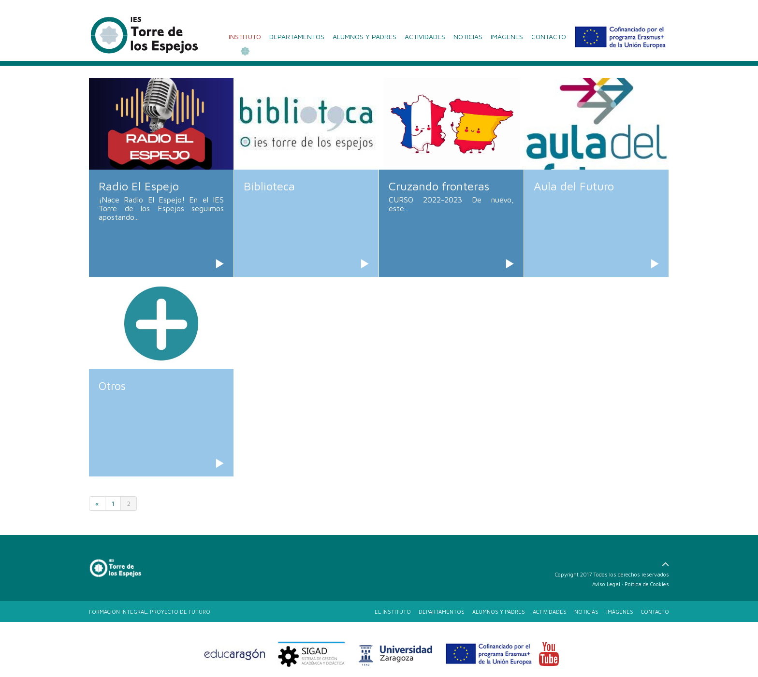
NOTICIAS (467, 36)
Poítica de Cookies (647, 584)
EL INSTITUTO (393, 611)
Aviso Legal (606, 584)
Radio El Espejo (139, 186)
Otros (112, 385)
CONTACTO (548, 36)
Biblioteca (269, 186)
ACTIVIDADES (425, 36)
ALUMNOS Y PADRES (364, 36)
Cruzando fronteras (439, 186)
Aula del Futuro (574, 186)
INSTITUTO (245, 36)
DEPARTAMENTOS (296, 36)
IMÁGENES (507, 36)
